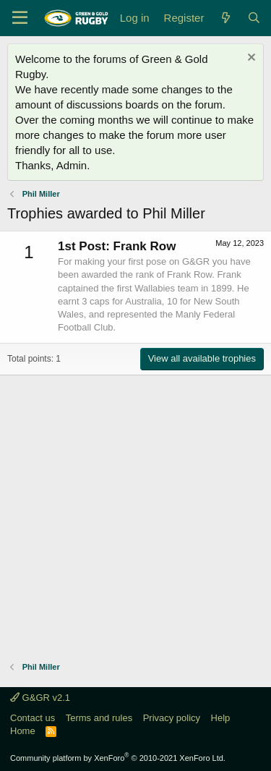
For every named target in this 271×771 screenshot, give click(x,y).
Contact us (32, 717)
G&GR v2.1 (40, 697)
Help (221, 717)
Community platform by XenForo (117, 758)
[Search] (254, 17)
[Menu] (20, 18)
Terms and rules (99, 717)
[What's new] (225, 17)
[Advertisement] (135, 511)
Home (22, 730)
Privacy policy (171, 717)
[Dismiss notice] (250, 59)
